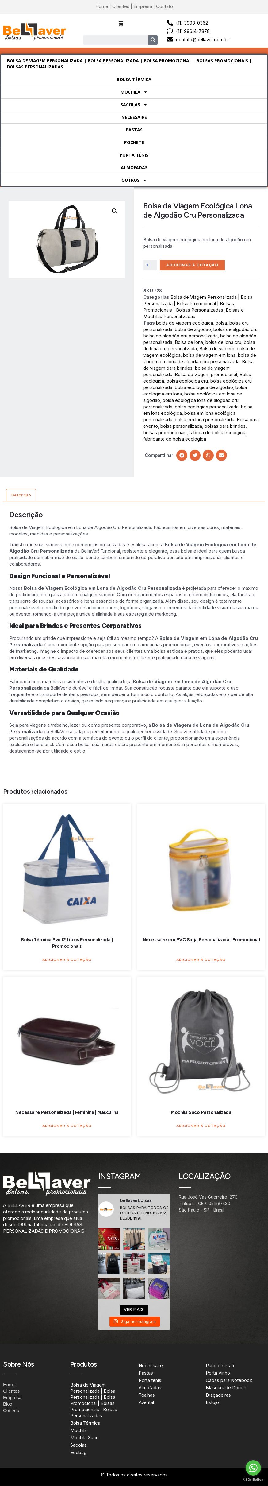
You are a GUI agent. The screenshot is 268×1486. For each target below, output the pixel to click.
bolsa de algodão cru (235, 330)
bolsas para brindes (225, 426)
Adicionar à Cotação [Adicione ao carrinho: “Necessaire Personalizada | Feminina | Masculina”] (67, 1126)
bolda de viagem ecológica (184, 323)
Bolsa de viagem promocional (206, 375)
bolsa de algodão (193, 330)
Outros (134, 180)
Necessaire (134, 117)
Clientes (120, 6)
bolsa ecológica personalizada (207, 407)
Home (101, 6)
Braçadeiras (218, 1395)
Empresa (142, 6)
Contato (164, 6)
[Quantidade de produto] (150, 265)
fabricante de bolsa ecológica (174, 439)
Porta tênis (134, 155)
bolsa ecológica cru (187, 381)
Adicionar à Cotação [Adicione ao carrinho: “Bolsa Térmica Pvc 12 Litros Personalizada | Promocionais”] (67, 960)
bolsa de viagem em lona (209, 355)
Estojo (212, 1403)
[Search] (153, 40)
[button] (114, 211)
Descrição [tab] (21, 495)
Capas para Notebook (229, 1380)
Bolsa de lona (189, 342)
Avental (146, 1403)
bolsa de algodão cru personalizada (180, 336)
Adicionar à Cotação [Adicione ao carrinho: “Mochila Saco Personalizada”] (201, 1126)
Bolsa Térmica (134, 79)
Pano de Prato (221, 1366)
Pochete (134, 142)
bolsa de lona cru (223, 342)
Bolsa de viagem (216, 349)
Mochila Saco (84, 1438)
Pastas (134, 130)
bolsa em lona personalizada (204, 420)
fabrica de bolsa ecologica (217, 433)
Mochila (134, 92)
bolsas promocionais (165, 433)
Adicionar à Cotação (194, 265)
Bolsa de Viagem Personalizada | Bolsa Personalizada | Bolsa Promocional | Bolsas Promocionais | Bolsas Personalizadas (129, 64)
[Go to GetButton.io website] (253, 1480)
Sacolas (134, 104)
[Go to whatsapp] (253, 1468)
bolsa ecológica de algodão (204, 388)
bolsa (221, 323)
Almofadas (134, 167)
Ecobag (78, 1453)
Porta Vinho (218, 1373)
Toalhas (147, 1395)
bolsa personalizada (181, 426)
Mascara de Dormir (226, 1388)
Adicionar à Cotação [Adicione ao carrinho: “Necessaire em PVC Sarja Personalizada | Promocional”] (201, 960)
